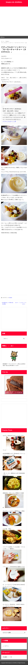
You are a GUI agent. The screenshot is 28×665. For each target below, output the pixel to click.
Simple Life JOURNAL (14, 2)
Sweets (10, 297)
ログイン (6, 646)
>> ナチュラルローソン (8, 121)
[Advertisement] (14, 21)
